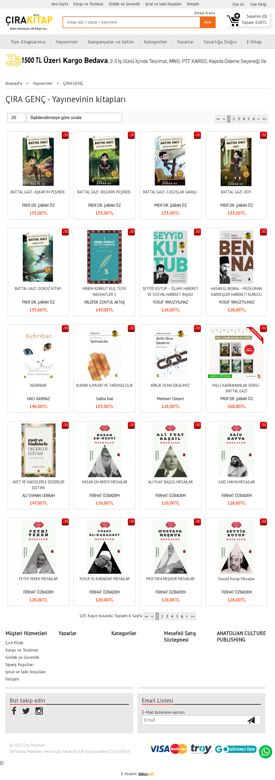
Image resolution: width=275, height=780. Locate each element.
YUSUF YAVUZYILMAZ (170, 302)
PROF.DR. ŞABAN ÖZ (38, 205)
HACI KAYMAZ (38, 398)
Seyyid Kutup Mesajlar (236, 578)
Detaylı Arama (204, 13)
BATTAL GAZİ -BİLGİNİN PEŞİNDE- (104, 191)
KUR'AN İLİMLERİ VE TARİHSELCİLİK (104, 385)
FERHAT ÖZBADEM (104, 495)
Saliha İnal (104, 398)
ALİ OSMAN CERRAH (38, 495)
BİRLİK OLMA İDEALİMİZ (170, 385)
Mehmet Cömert (170, 398)
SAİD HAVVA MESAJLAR (236, 481)
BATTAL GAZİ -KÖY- (236, 191)
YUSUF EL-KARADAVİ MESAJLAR (104, 578)
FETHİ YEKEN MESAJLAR (38, 578)
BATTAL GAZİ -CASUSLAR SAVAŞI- (170, 191)
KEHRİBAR (38, 385)
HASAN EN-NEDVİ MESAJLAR (104, 481)
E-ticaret (129, 773)
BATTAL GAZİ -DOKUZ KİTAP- (38, 288)
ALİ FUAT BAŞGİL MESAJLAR (170, 481)
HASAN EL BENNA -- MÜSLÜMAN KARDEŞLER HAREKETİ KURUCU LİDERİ (236, 294)
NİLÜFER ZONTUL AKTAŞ (104, 302)
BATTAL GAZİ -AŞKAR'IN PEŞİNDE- (38, 191)
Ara (207, 22)
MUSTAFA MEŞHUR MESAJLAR (170, 578)
